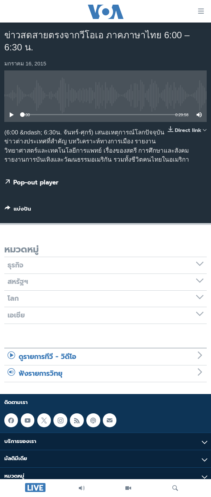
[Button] (18, 210)
